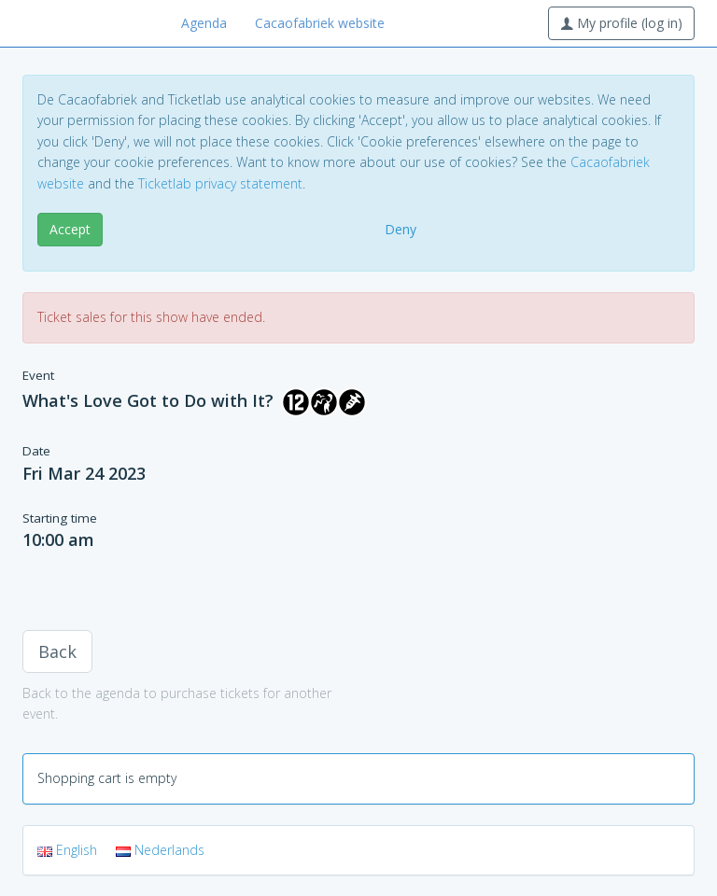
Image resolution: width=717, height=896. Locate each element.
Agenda (204, 23)
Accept (70, 229)
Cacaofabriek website (320, 23)
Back (57, 651)
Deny (400, 229)
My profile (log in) (621, 23)
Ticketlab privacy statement (220, 183)
